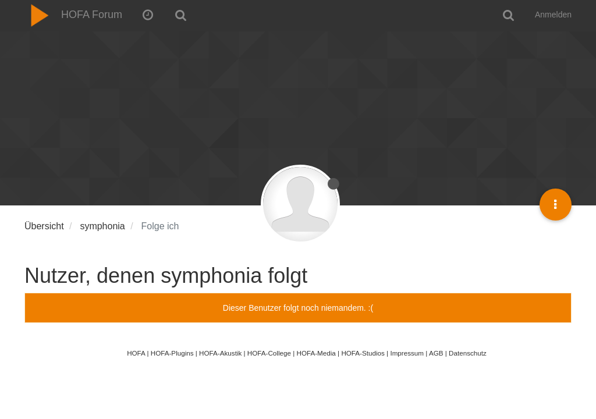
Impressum (407, 353)
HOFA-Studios (363, 353)
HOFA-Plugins (172, 353)
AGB (436, 353)
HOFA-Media (315, 353)
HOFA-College (269, 353)
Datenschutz (468, 353)
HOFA (136, 353)
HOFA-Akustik (220, 353)
